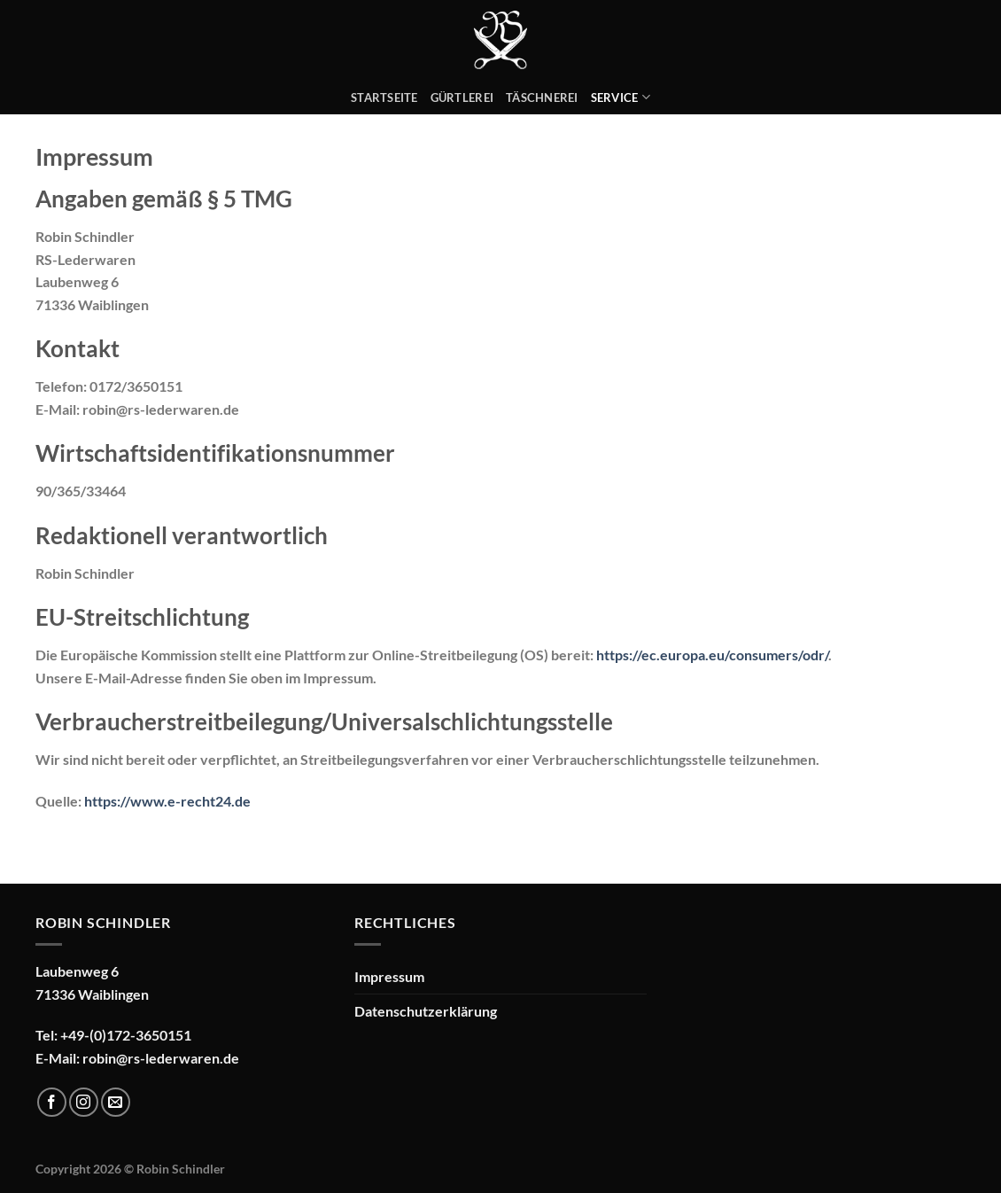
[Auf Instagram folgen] (83, 1102)
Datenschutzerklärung (425, 1010)
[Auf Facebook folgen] (51, 1102)
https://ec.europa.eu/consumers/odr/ (712, 654)
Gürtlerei (462, 97)
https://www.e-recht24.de (167, 800)
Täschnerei (542, 97)
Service (620, 97)
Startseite (384, 97)
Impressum (389, 976)
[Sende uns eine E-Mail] (115, 1102)
